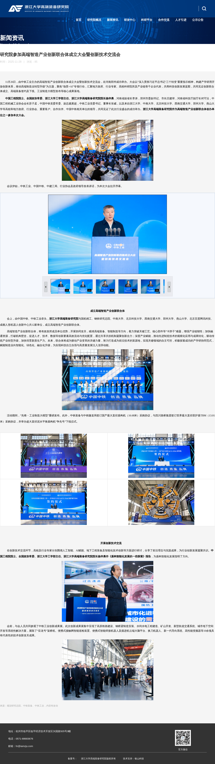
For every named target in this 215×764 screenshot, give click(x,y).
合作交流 (163, 19)
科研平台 (146, 19)
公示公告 (197, 19)
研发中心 (129, 19)
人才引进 (180, 19)
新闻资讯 (112, 19)
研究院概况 (94, 19)
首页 (78, 19)
